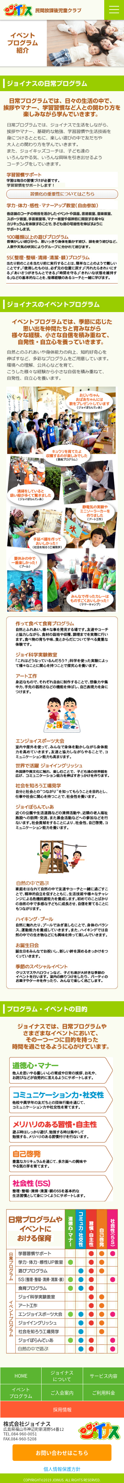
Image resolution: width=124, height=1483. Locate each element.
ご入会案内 (62, 1392)
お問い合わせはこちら (62, 1453)
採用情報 (62, 1409)
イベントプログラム (20, 1392)
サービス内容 (103, 1375)
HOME (21, 1375)
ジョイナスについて (62, 1375)
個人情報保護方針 (62, 1468)
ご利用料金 (103, 1392)
